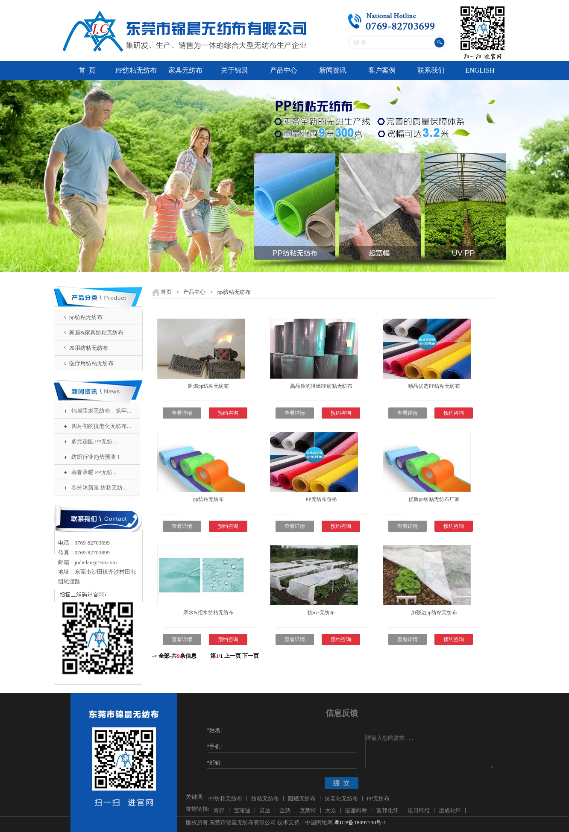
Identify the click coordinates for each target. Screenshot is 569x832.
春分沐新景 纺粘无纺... (99, 487)
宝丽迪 (242, 810)
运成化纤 (450, 810)
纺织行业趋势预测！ (96, 457)
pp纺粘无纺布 (86, 317)
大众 (330, 810)
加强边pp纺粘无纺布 (434, 612)
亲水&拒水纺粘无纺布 (208, 612)
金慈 (284, 810)
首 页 (87, 70)
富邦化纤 (387, 810)
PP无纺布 (378, 798)
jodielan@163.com (96, 562)
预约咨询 (228, 413)
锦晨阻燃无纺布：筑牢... (101, 410)
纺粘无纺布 (265, 798)
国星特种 (356, 810)
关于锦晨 (234, 70)
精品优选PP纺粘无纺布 (434, 386)
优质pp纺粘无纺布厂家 (434, 499)
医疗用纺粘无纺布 (91, 363)
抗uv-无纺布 (321, 612)
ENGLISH (479, 70)
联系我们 (431, 70)
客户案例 (382, 70)
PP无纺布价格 (321, 499)
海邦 (219, 810)
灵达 (264, 810)
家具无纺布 (185, 70)
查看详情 (182, 413)
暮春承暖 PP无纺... (93, 472)
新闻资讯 (332, 70)
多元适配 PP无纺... (93, 441)
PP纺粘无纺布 (136, 70)
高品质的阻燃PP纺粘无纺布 (321, 386)
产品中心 (283, 70)
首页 (166, 292)
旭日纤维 (419, 810)
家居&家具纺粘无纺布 (96, 332)
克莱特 (307, 810)
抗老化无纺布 (341, 798)
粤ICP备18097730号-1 (360, 822)
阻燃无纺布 (302, 798)
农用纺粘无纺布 (88, 348)
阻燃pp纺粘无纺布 (208, 386)
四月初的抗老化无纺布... (101, 426)
